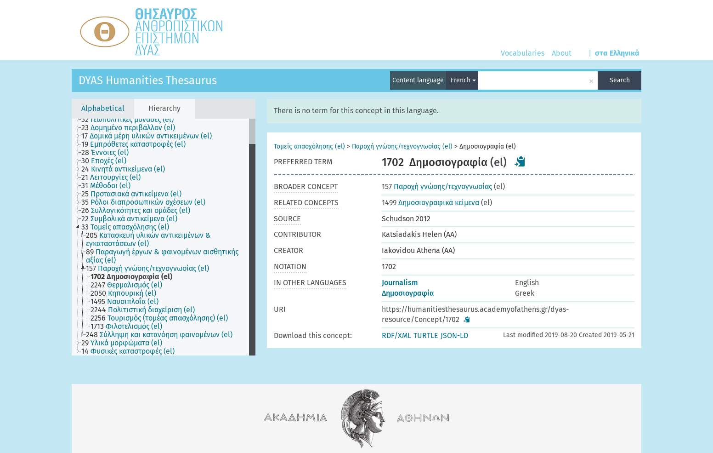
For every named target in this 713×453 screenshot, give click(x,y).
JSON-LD (454, 335)
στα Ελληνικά (617, 53)
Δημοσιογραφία (408, 293)
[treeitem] (131, 119)
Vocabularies (522, 53)
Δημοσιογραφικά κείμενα (430, 202)
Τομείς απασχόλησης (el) (309, 146)
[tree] (163, 237)
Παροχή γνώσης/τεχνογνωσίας (437, 186)
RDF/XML (396, 335)
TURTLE (425, 335)
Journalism (400, 282)
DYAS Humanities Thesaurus (148, 80)
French (463, 80)
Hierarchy (164, 108)
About (562, 53)
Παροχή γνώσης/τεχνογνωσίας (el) (402, 146)
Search (620, 80)
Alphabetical (102, 108)
